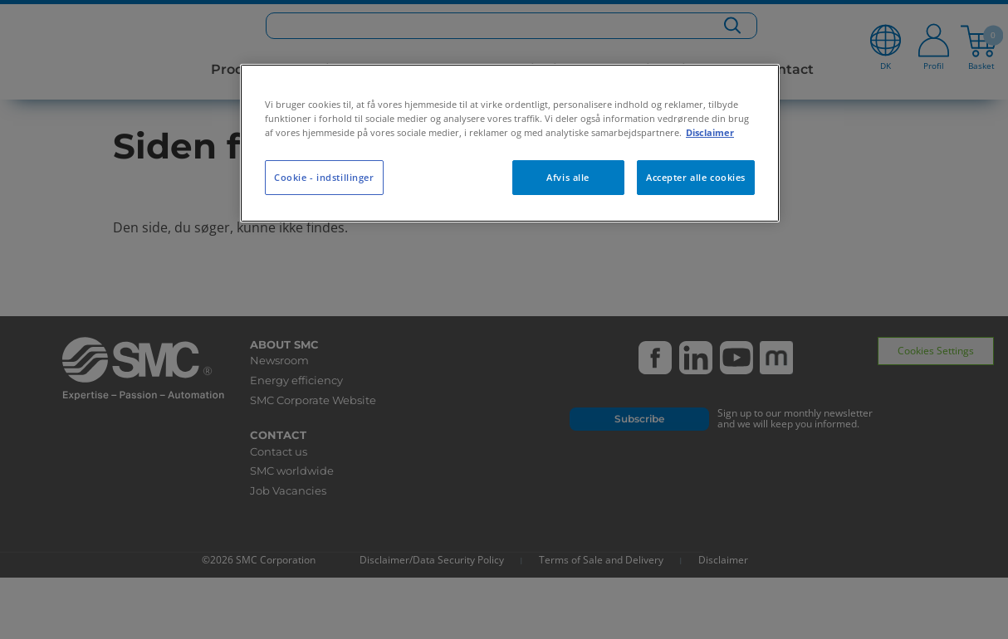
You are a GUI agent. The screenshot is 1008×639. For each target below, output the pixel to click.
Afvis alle (568, 177)
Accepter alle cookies (696, 177)
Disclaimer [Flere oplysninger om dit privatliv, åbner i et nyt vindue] (710, 132)
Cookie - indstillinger (324, 177)
